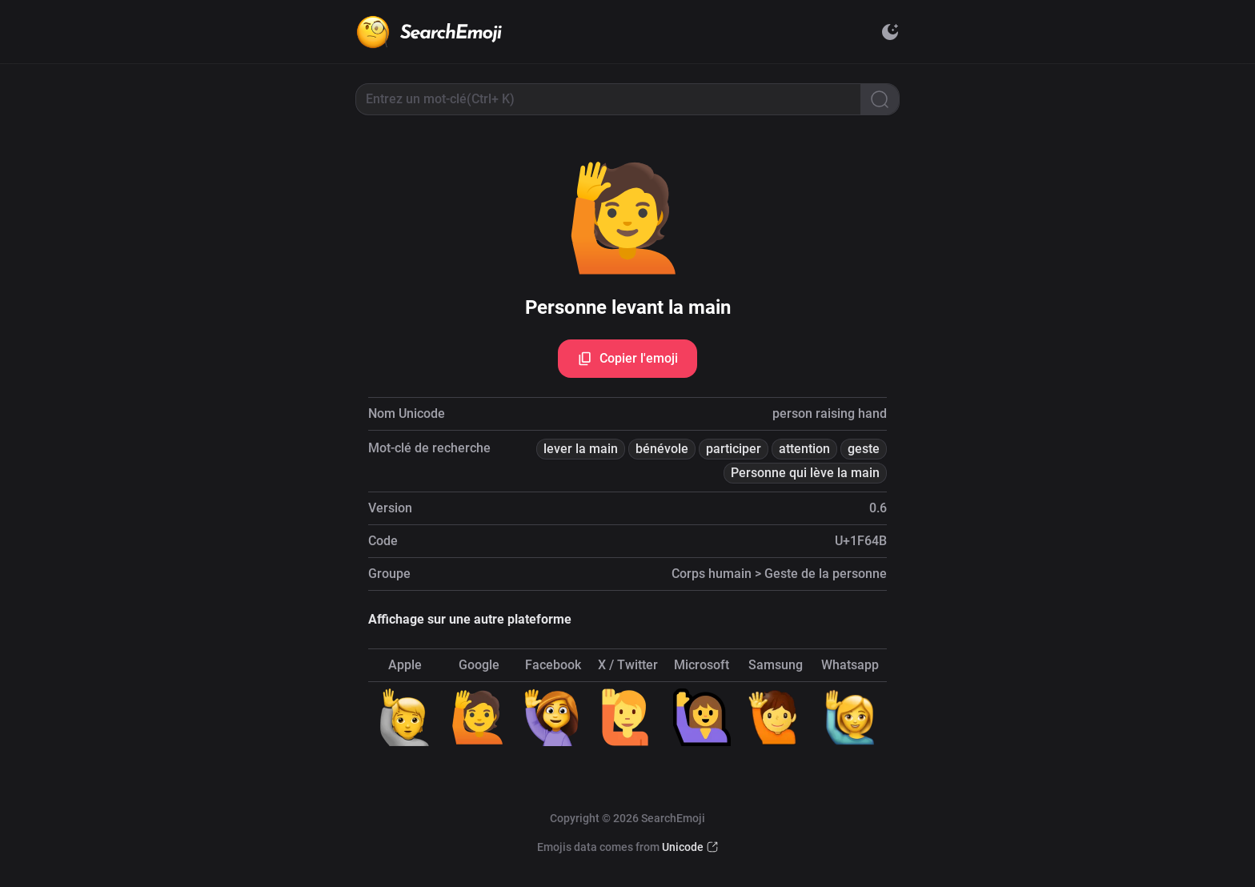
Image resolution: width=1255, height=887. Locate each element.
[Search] (879, 99)
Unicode (683, 847)
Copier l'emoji (627, 359)
